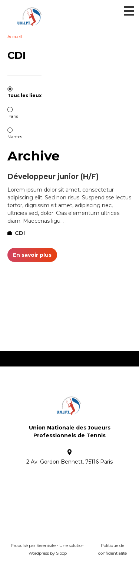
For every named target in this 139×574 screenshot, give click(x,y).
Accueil (14, 36)
